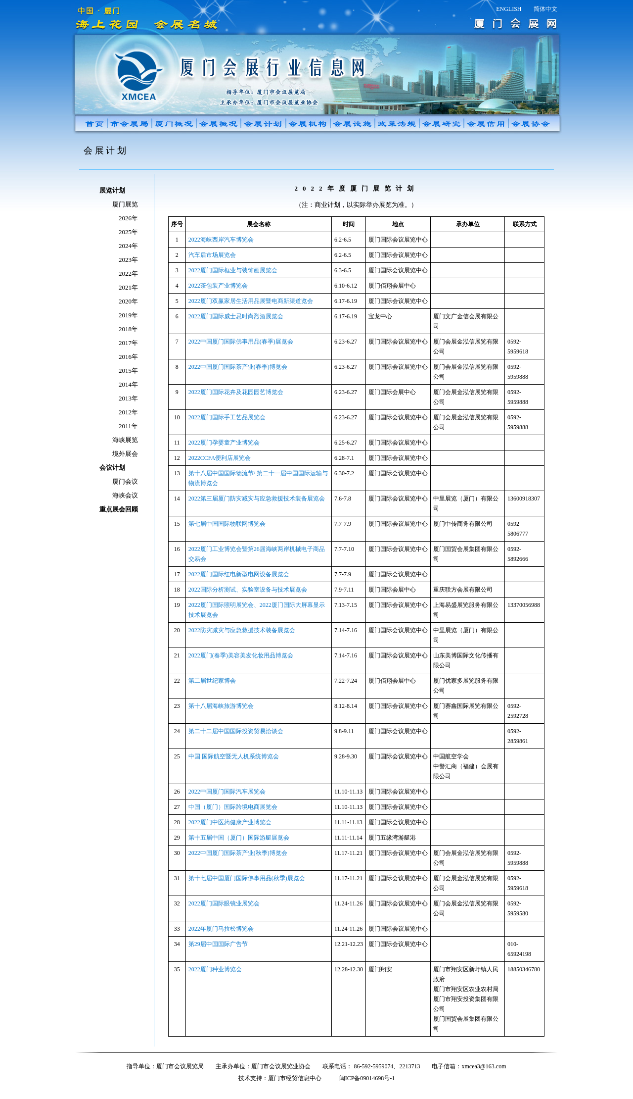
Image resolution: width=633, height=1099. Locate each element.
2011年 (128, 426)
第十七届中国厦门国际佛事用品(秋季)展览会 (246, 878)
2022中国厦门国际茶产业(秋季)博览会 (237, 852)
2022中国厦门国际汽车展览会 (227, 791)
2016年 (128, 356)
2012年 (128, 412)
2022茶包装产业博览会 (218, 285)
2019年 (128, 315)
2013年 (128, 398)
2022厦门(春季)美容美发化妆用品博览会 (240, 655)
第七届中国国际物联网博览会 (227, 523)
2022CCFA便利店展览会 (219, 457)
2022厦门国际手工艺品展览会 (227, 417)
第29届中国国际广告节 (218, 944)
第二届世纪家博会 (212, 680)
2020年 (128, 301)
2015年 (128, 370)
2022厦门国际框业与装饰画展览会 (232, 270)
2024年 (128, 246)
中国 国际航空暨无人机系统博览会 (233, 756)
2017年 (128, 343)
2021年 (128, 287)
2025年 (128, 232)
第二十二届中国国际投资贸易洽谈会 (235, 731)
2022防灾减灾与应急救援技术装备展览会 (241, 630)
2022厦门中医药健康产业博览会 (229, 822)
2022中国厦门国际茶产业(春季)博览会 (237, 366)
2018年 (128, 329)
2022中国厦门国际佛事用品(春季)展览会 (240, 341)
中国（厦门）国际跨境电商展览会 (232, 806)
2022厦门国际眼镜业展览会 (224, 903)
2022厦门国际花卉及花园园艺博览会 (235, 392)
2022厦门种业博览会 (215, 969)
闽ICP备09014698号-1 (367, 1078)
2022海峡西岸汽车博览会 (221, 239)
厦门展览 (125, 204)
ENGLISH (508, 8)
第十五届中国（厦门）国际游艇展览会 (238, 837)
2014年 (128, 384)
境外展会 (125, 453)
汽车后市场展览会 (212, 254)
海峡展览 (125, 440)
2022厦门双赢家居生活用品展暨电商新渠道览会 (250, 301)
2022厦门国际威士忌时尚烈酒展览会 (235, 316)
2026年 (128, 218)
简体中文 (545, 8)
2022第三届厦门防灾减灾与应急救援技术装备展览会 (256, 498)
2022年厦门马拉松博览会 (221, 928)
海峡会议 (125, 495)
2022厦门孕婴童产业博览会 (224, 442)
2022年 (128, 273)
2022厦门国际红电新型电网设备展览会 (238, 574)
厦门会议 (125, 481)
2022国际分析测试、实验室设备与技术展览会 (247, 589)
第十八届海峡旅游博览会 (221, 705)
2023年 (128, 259)
